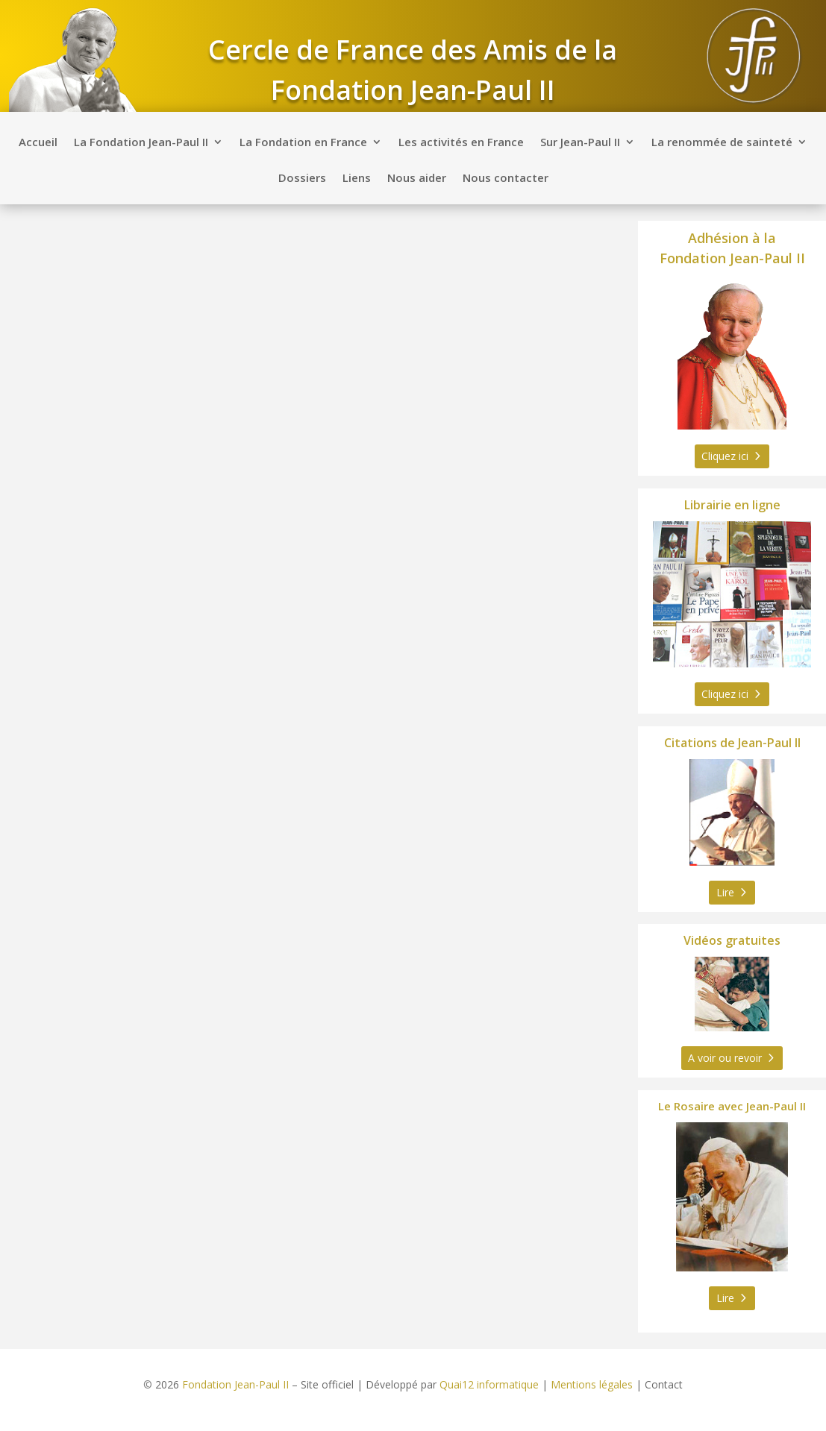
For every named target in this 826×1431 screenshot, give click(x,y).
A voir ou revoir (725, 1058)
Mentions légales (592, 1384)
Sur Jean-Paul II (580, 142)
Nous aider (416, 178)
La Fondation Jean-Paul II (141, 142)
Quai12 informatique (489, 1384)
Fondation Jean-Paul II (235, 1384)
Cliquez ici (724, 456)
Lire (725, 892)
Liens (356, 178)
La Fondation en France (303, 142)
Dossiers (302, 178)
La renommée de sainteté (721, 142)
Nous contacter (505, 178)
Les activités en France (461, 142)
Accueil (38, 142)
